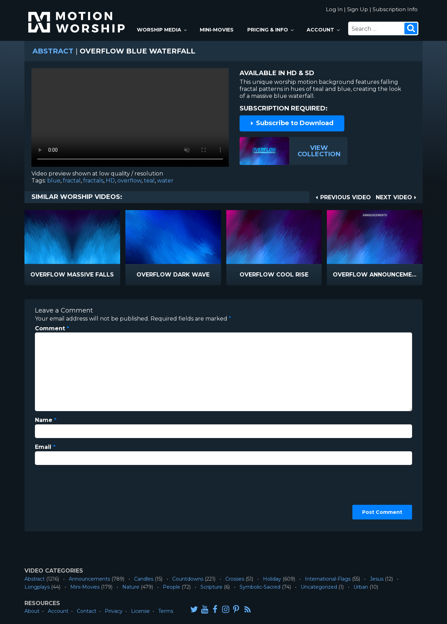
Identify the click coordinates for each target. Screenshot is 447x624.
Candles (143, 579)
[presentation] (63, 496)
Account (324, 30)
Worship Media (162, 30)
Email (45, 447)
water (165, 180)
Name (46, 420)
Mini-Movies (217, 30)
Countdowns (187, 579)
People (171, 587)
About (31, 611)
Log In (334, 9)
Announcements (89, 579)
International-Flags (328, 579)
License (140, 611)
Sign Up (357, 9)
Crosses (234, 579)
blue (53, 180)
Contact (86, 611)
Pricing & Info (271, 30)
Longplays (37, 587)
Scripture (211, 587)
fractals (93, 180)
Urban (360, 587)
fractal (72, 180)
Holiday (272, 579)
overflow (129, 180)
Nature (130, 587)
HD (110, 180)
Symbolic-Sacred (260, 587)
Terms (165, 611)
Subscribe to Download (291, 123)
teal (149, 180)
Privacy (114, 611)
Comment (52, 328)
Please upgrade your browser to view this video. (130, 119)
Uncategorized (319, 587)
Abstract (52, 51)
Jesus (376, 579)
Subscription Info (395, 9)
